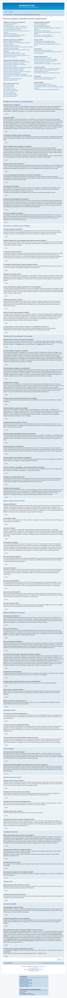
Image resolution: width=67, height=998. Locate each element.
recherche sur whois (36, 932)
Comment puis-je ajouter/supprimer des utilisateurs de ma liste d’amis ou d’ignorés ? (48, 52)
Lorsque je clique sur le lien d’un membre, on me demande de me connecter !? (16, 56)
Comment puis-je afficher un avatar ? (11, 52)
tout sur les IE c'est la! (24, 986)
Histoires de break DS (24, 981)
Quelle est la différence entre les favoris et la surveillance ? (47, 68)
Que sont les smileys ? (8, 87)
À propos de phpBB (16, 912)
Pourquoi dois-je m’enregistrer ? (10, 23)
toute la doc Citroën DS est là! (26, 985)
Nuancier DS (22, 992)
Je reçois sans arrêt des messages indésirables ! (45, 42)
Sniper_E (41, 969)
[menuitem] (5, 12)
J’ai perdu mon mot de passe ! (10, 33)
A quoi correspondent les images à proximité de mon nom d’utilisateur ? (16, 50)
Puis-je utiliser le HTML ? (9, 86)
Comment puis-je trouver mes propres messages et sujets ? (47, 63)
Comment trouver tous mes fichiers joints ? (43, 79)
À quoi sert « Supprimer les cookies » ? (12, 36)
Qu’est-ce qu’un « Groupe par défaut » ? (43, 35)
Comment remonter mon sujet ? (10, 80)
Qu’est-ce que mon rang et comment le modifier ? (14, 53)
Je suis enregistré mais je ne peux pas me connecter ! (15, 27)
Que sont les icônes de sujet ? (10, 96)
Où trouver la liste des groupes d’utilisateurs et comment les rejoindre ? (47, 28)
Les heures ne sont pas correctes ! (11, 45)
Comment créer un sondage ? (10, 65)
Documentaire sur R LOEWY (26, 993)
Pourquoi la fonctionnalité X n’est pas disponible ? (45, 85)
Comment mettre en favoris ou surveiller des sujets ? (46, 69)
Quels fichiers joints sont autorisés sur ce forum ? (45, 77)
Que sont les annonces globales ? (11, 90)
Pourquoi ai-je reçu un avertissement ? (12, 73)
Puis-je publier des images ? (9, 89)
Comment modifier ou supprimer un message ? (14, 63)
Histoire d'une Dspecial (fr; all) (26, 982)
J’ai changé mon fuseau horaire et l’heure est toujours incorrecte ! (18, 46)
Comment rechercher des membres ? (42, 62)
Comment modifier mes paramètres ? (11, 41)
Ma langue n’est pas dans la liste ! (11, 48)
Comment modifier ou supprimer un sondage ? (13, 68)
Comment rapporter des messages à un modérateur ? (15, 74)
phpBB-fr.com (36, 968)
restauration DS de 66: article (26, 979)
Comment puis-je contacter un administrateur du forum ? (46, 89)
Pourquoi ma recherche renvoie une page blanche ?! (46, 60)
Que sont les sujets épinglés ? (10, 93)
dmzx (33, 969)
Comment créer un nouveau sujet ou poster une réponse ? (16, 61)
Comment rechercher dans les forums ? (43, 58)
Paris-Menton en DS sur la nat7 (26, 983)
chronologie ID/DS (23, 978)
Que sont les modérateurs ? (40, 25)
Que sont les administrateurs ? (41, 23)
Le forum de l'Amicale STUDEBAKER (27, 994)
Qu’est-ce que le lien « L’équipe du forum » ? (44, 36)
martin (36, 969)
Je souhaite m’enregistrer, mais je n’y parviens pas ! (15, 26)
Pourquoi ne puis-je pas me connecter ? (12, 29)
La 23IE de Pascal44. (24, 984)
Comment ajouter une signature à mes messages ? (14, 64)
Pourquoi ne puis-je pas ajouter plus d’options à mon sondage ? (17, 67)
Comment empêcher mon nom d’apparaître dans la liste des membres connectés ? (16, 43)
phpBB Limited (42, 909)
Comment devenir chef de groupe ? (42, 30)
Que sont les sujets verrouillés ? (10, 94)
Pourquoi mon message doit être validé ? (12, 78)
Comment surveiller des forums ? (41, 71)
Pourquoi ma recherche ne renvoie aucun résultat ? (45, 59)
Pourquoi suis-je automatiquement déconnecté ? (14, 35)
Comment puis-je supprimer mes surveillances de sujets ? (47, 72)
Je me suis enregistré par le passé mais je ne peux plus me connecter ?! (16, 31)
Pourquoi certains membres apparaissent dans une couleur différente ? (47, 33)
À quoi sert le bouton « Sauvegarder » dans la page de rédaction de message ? (17, 76)
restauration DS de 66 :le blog (26, 980)
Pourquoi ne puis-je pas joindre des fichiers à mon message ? (17, 71)
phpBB (5, 280)
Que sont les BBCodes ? (9, 84)
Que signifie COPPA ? (8, 25)
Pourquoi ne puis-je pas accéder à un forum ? (13, 70)
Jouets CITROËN (23, 991)
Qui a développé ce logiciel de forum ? (42, 83)
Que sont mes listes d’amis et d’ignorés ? (43, 50)
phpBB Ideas (18, 921)
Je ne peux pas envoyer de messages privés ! (44, 41)
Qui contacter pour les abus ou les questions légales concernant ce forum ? (48, 87)
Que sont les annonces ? (9, 92)
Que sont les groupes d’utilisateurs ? (42, 26)
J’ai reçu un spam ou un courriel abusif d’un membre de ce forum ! (47, 45)
